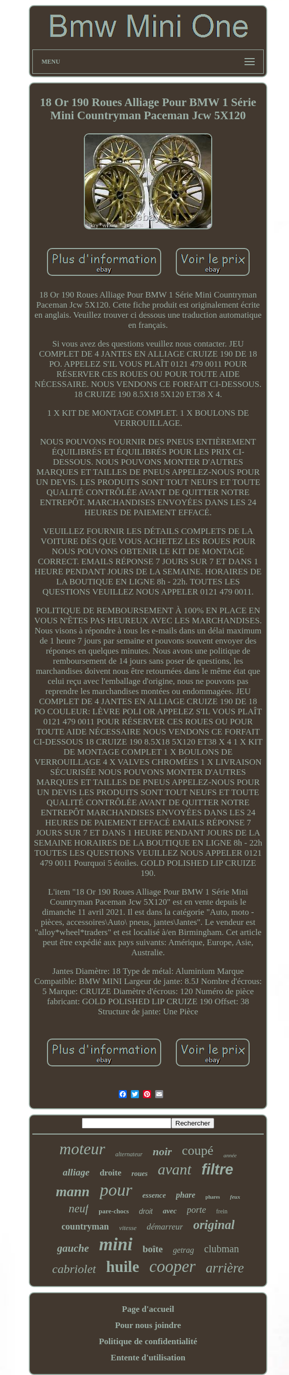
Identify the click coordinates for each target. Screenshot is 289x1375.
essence (154, 1195)
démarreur (165, 1227)
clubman (221, 1248)
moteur (83, 1149)
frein (222, 1211)
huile (122, 1266)
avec (169, 1211)
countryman (85, 1226)
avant (174, 1169)
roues (139, 1173)
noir (162, 1151)
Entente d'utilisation (148, 1357)
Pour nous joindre (148, 1325)
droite (110, 1172)
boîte (152, 1249)
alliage (76, 1172)
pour (116, 1190)
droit (146, 1211)
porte (196, 1210)
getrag (183, 1250)
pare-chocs (114, 1211)
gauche (73, 1248)
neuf (79, 1208)
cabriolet (74, 1268)
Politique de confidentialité (148, 1341)
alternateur (128, 1154)
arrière (225, 1267)
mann (73, 1191)
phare (185, 1195)
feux (235, 1197)
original (213, 1225)
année (229, 1155)
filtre (217, 1169)
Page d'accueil (148, 1309)
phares (213, 1197)
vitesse (128, 1228)
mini (115, 1244)
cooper (172, 1266)
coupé (197, 1150)
